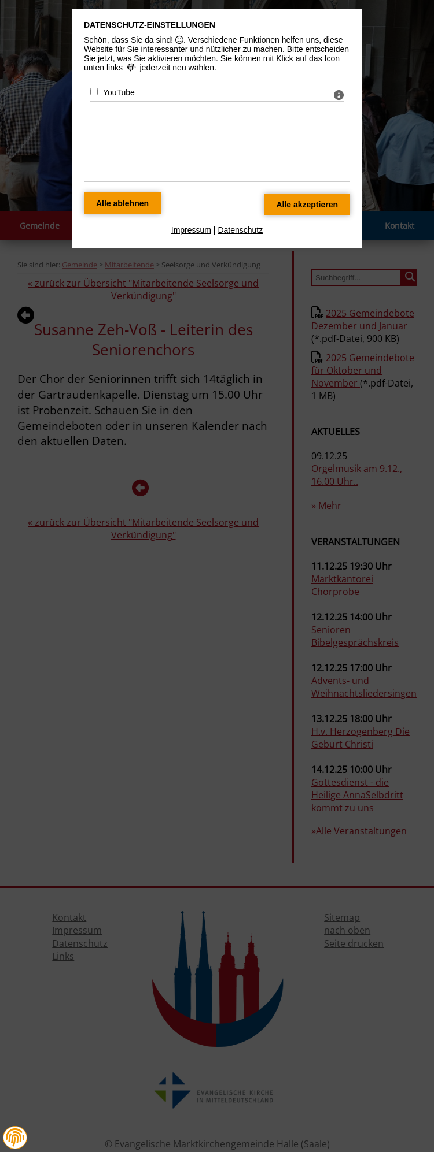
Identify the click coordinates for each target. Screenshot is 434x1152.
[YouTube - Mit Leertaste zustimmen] (94, 91)
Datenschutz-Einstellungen (149, 24)
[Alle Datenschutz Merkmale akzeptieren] (307, 204)
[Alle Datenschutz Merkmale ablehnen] (122, 203)
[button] (15, 1137)
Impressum (191, 230)
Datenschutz (240, 230)
